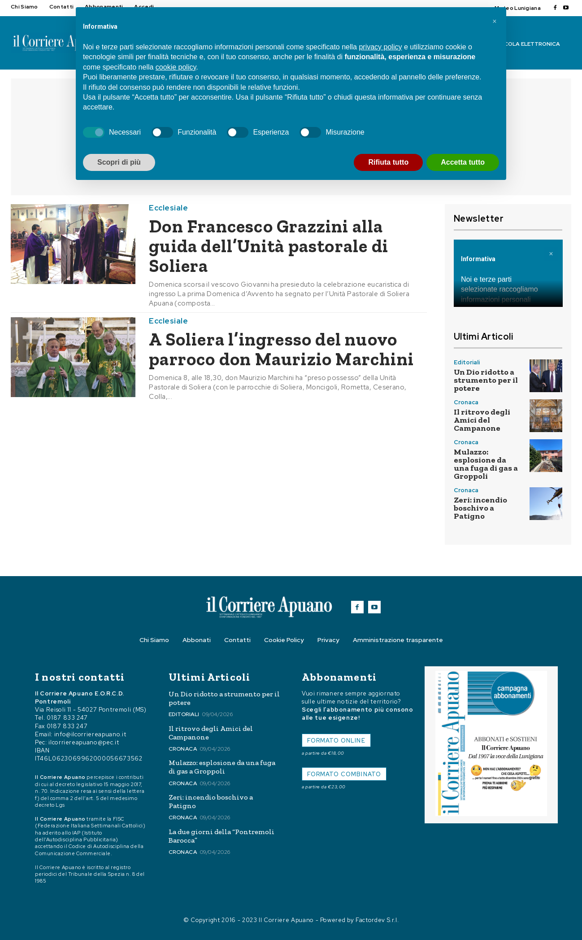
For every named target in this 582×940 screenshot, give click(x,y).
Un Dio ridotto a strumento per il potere (486, 380)
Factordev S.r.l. (377, 920)
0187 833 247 (67, 717)
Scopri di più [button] (119, 162)
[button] (494, 21)
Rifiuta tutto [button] (388, 162)
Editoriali (467, 362)
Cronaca (466, 402)
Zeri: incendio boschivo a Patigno (480, 508)
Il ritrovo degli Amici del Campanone (482, 420)
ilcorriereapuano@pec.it (83, 742)
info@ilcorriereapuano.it (90, 734)
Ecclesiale (168, 208)
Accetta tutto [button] (463, 162)
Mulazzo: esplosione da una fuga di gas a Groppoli (486, 464)
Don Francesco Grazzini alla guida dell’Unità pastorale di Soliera (268, 245)
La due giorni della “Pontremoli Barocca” (221, 835)
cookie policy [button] (176, 67)
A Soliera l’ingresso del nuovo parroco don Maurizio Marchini (281, 349)
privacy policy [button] (380, 47)
